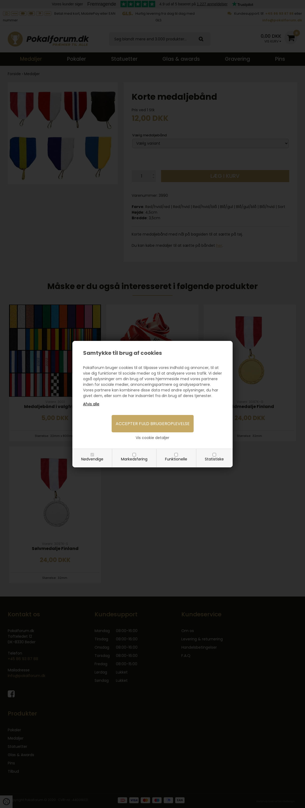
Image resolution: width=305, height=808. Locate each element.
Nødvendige (92, 459)
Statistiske (214, 459)
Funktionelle (176, 459)
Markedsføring (134, 459)
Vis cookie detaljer (152, 437)
